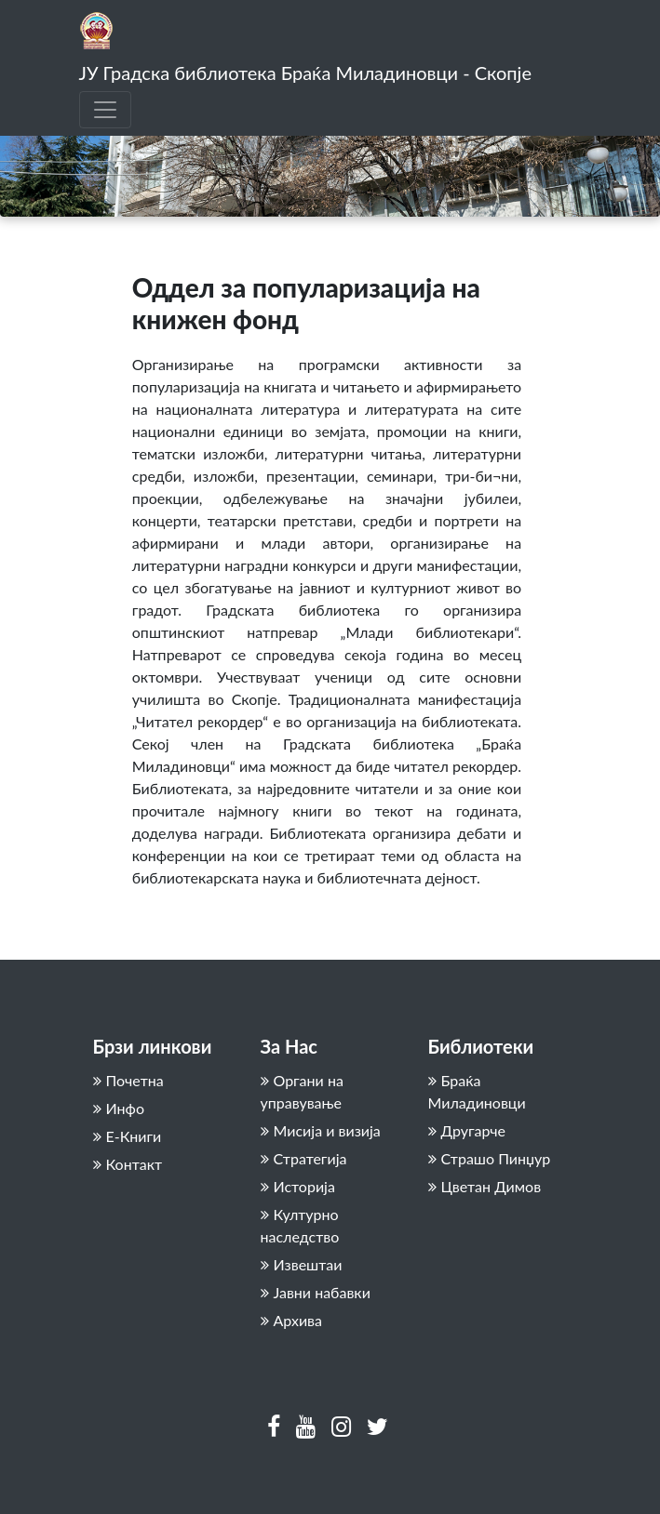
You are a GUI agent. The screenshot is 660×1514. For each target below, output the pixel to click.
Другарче (467, 1130)
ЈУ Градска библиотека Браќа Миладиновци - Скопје (305, 72)
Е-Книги (127, 1136)
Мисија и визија (321, 1130)
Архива (291, 1320)
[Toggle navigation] (105, 109)
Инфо (118, 1108)
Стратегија (304, 1158)
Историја (298, 1186)
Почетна (128, 1080)
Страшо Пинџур (489, 1158)
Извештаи (302, 1264)
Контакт (128, 1164)
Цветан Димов (485, 1186)
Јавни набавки (315, 1292)
